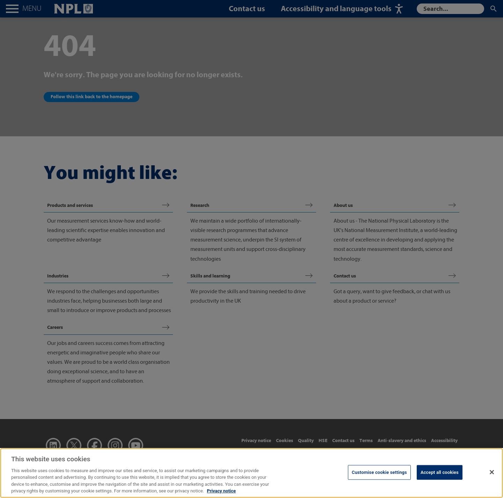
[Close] (492, 479)
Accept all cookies (440, 479)
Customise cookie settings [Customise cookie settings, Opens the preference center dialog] (379, 479)
